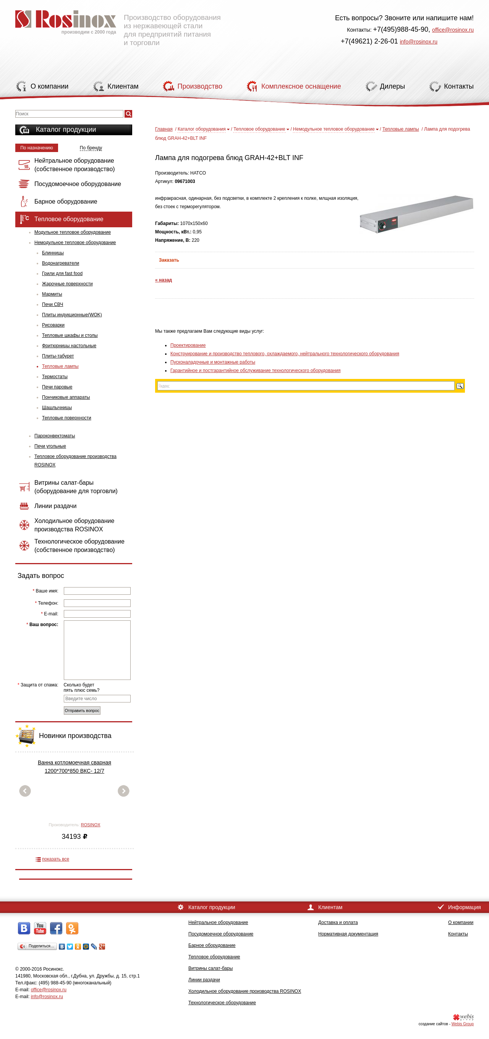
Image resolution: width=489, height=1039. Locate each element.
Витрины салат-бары (210, 968)
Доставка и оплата (338, 922)
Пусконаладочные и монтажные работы (212, 362)
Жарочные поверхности (67, 283)
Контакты (458, 934)
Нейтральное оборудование (218, 922)
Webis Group (463, 1024)
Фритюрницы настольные (69, 345)
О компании (460, 922)
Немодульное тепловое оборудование (75, 242)
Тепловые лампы (60, 366)
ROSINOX (90, 824)
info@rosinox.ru (418, 42)
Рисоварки (53, 325)
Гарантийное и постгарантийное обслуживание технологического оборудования (255, 370)
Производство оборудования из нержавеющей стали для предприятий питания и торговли (118, 24)
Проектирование (188, 345)
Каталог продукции (66, 129)
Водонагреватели (60, 263)
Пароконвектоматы (54, 436)
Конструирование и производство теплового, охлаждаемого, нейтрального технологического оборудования (284, 353)
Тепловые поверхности (66, 418)
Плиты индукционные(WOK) (72, 314)
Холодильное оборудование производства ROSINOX (244, 991)
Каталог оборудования (202, 129)
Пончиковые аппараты (66, 397)
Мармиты (52, 294)
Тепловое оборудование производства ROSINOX (75, 461)
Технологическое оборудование (222, 1002)
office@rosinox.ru (453, 30)
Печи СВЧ (52, 304)
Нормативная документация (348, 934)
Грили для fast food (62, 273)
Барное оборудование (212, 945)
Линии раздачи (204, 979)
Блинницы (53, 253)
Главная (164, 129)
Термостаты (55, 376)
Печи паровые (57, 387)
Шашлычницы (57, 407)
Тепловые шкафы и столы (70, 335)
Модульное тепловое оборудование (72, 232)
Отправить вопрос (82, 710)
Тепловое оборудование (259, 129)
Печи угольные (50, 446)
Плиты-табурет (58, 356)
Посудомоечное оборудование (220, 934)
